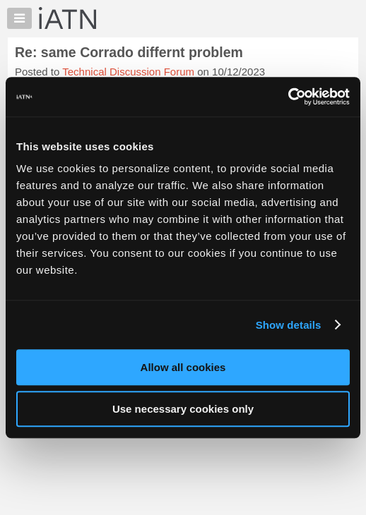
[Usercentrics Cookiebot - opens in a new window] (288, 96)
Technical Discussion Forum (128, 72)
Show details (288, 325)
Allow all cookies (183, 367)
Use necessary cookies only (183, 409)
